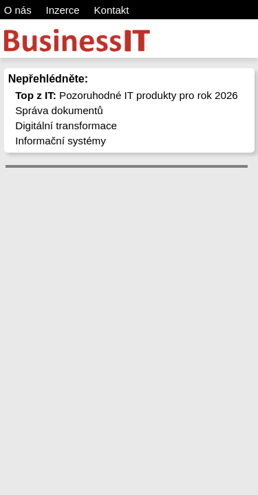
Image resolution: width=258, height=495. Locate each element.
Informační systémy (60, 140)
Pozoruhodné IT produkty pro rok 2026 (126, 95)
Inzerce (63, 10)
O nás (18, 10)
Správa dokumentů (59, 110)
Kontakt (111, 10)
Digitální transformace (66, 125)
